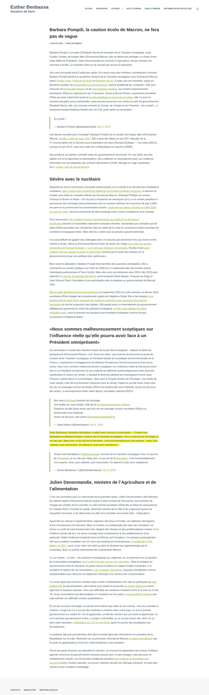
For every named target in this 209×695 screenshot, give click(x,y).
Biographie (101, 9)
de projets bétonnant (135, 586)
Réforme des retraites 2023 (178, 9)
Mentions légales (49, 690)
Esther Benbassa (29, 7)
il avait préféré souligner (138, 594)
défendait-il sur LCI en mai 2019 (91, 622)
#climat (125, 404)
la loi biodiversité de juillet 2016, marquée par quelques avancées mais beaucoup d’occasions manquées (101, 300)
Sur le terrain (133, 9)
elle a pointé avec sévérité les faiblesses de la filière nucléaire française (101, 191)
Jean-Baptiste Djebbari (104, 89)
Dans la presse (152, 9)
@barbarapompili (89, 454)
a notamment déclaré (140, 638)
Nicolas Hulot (63, 80)
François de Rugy (82, 80)
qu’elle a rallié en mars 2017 (74, 138)
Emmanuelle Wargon (73, 89)
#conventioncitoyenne (109, 404)
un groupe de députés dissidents (78, 276)
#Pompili (71, 400)
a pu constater (108, 570)
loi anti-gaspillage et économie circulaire (111, 97)
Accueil (89, 9)
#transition (122, 458)
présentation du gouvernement (91, 85)
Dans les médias (74, 43)
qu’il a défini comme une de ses (106, 561)
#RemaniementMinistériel (101, 417)
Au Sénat (117, 9)
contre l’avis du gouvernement (72, 167)
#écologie (63, 458)
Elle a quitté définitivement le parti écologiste (74, 292)
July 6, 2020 (103, 126)
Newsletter (30, 690)
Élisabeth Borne (104, 80)
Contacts (15, 690)
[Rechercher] (197, 9)
